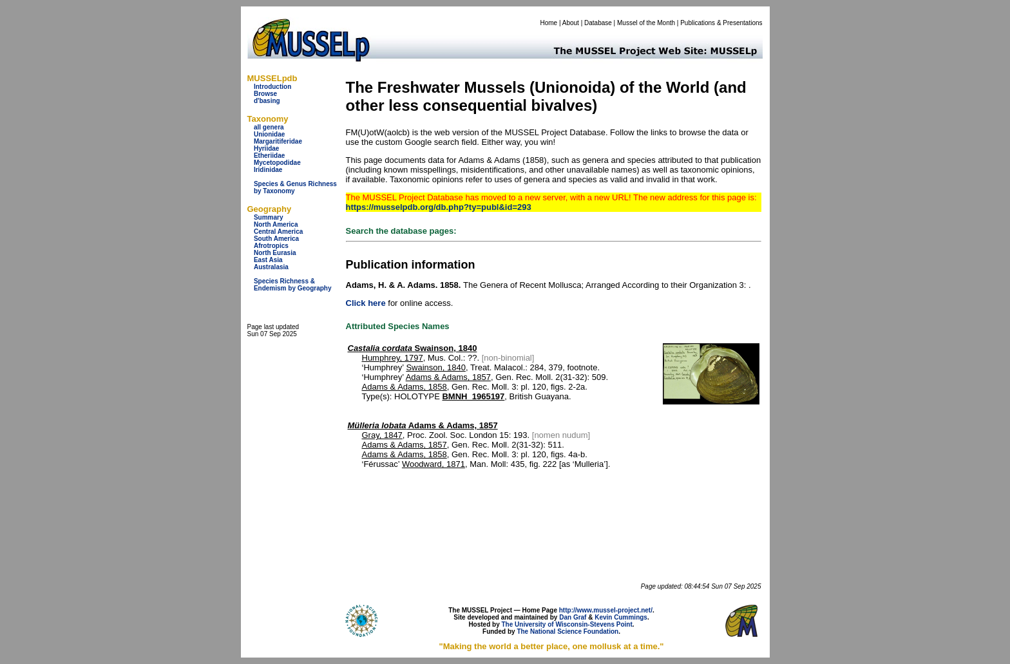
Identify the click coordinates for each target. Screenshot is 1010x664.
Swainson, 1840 (412, 348)
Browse (265, 93)
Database (598, 22)
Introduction (272, 86)
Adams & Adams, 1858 (404, 387)
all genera (269, 127)
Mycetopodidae (277, 162)
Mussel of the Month (646, 22)
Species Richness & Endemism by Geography (293, 285)
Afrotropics (271, 245)
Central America (278, 231)
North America (276, 224)
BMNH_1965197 (473, 396)
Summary (268, 217)
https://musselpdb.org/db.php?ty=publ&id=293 (438, 207)
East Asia (268, 259)
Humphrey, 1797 (392, 358)
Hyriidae (266, 148)
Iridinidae (268, 169)
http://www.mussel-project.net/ (606, 610)
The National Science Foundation (567, 631)
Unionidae (269, 134)
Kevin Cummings (621, 617)
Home (548, 22)
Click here (366, 303)
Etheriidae (269, 155)
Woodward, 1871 (433, 464)
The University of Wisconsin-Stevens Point (567, 624)
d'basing (267, 100)
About (570, 22)
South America (276, 238)
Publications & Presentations (721, 22)
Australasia (271, 266)
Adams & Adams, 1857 (448, 377)
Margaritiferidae (278, 141)
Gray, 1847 (382, 435)
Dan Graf (572, 617)
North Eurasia (275, 252)
